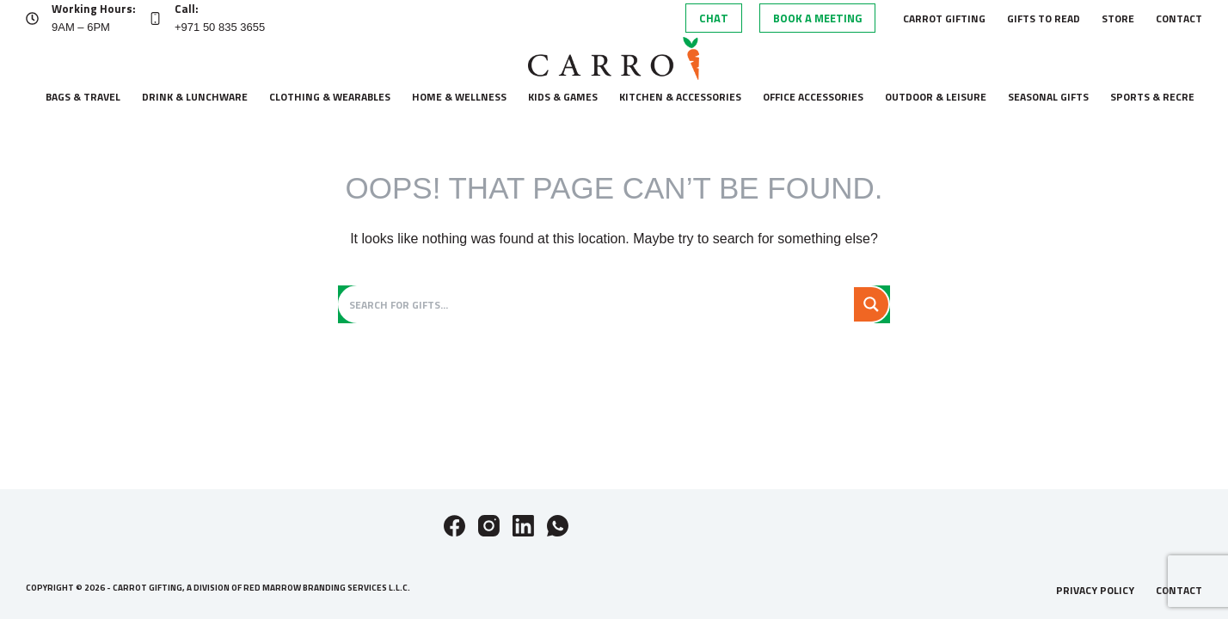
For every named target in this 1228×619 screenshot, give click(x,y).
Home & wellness (459, 97)
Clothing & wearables (329, 97)
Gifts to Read (1043, 18)
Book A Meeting (817, 18)
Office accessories (813, 97)
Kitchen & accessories (680, 97)
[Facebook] (454, 525)
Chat (713, 18)
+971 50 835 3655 (220, 27)
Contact (1179, 18)
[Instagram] (489, 525)
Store (1118, 18)
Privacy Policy (1095, 591)
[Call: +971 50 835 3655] (155, 18)
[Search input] (598, 304)
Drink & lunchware (195, 97)
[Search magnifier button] (871, 304)
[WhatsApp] (557, 525)
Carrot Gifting (944, 18)
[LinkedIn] (523, 525)
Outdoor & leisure (935, 97)
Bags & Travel (83, 97)
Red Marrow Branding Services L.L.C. (326, 587)
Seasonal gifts (1048, 97)
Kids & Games (563, 97)
